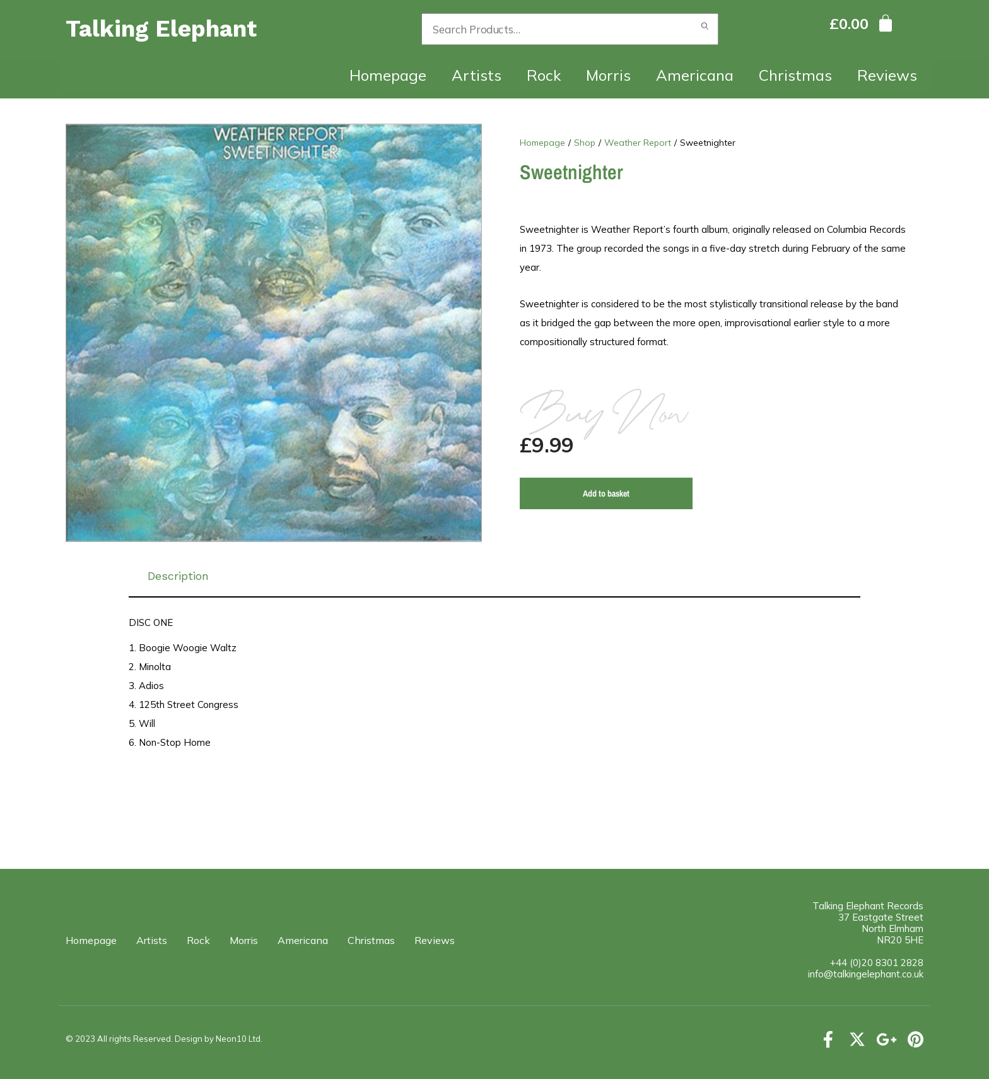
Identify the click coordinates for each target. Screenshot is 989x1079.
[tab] (494, 576)
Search (705, 29)
